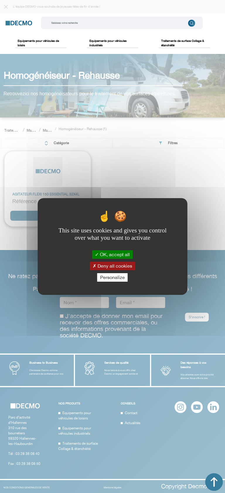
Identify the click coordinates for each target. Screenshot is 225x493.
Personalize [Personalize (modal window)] (112, 277)
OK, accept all (112, 254)
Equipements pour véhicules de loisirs (38, 43)
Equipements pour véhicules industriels (108, 43)
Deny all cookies (112, 265)
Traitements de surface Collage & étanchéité (182, 43)
